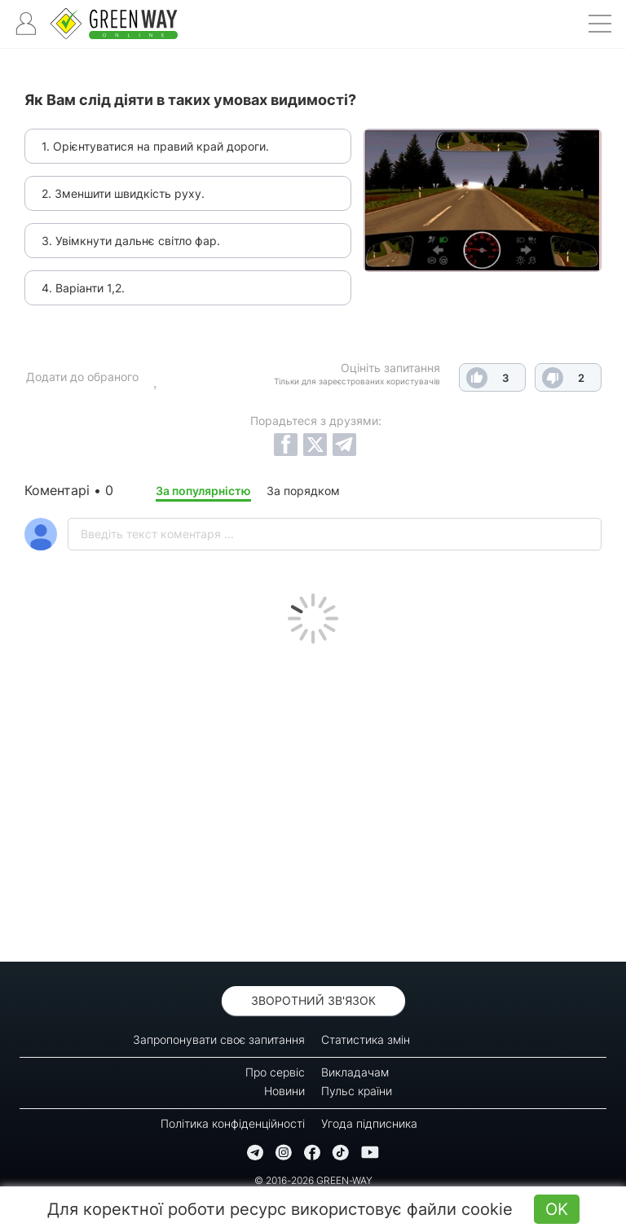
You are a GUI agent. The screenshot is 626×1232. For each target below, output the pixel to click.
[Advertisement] (313, 799)
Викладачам (355, 1072)
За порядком (303, 491)
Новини (284, 1091)
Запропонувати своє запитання (219, 1039)
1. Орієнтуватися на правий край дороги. (155, 146)
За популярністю (203, 491)
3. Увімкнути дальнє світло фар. (131, 241)
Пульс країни (356, 1091)
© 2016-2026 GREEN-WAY (313, 1180)
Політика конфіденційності (233, 1123)
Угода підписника (369, 1123)
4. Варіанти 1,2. (83, 288)
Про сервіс (275, 1072)
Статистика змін (365, 1039)
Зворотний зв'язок (313, 1000)
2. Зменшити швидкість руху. (123, 193)
